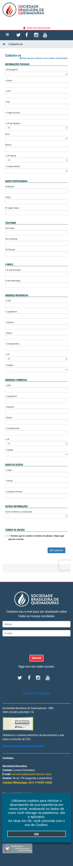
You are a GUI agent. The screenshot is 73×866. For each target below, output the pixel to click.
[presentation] (27, 645)
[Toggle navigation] (7, 35)
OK (36, 834)
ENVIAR (36, 658)
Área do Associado (39, 27)
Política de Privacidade (36, 693)
